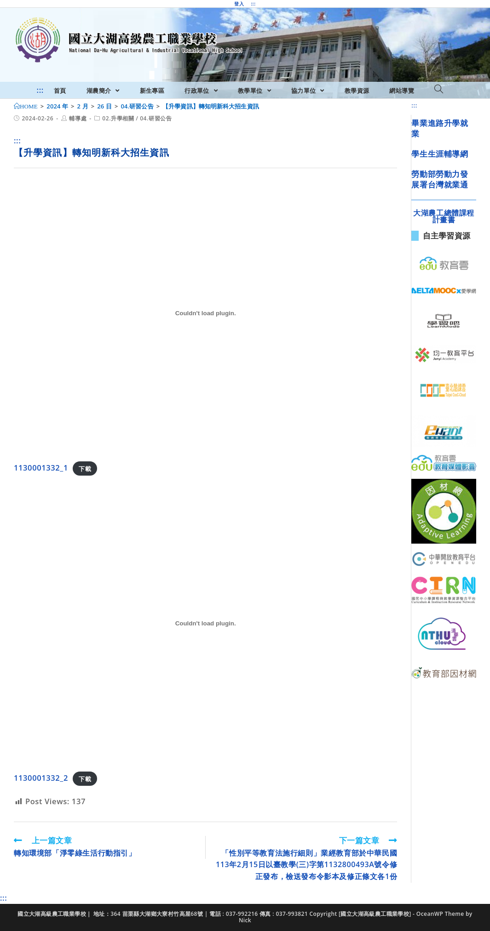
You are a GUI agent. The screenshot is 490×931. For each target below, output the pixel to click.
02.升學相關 (118, 118)
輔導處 (77, 118)
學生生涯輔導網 (439, 153)
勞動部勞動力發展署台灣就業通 (439, 179)
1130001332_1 (41, 467)
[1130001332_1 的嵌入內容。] (205, 313)
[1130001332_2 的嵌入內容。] (205, 623)
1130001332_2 (41, 777)
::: (253, 3)
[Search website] (438, 89)
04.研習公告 (156, 118)
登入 (239, 3)
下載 (85, 468)
